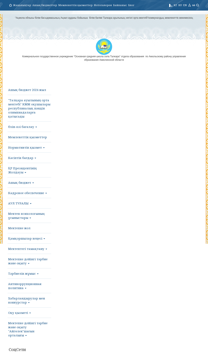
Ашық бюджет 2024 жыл (27, 90)
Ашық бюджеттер (44, 5)
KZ (175, 5)
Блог (131, 5)
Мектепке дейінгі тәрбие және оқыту (28, 261)
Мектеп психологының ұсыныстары (26, 216)
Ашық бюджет (21, 182)
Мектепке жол (19, 228)
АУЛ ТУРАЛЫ (19, 203)
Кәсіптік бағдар (22, 158)
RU (180, 5)
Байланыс (120, 5)
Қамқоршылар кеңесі (26, 238)
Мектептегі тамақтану (27, 249)
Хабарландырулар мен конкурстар (26, 300)
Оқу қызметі (19, 313)
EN (185, 5)
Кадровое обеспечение (27, 193)
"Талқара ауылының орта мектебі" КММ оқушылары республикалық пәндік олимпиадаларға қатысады (29, 108)
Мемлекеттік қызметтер (75, 5)
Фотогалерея (103, 5)
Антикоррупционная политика (24, 286)
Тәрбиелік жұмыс (23, 273)
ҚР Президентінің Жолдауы (22, 170)
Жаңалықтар (22, 5)
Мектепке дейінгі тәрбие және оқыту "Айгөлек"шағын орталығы (28, 329)
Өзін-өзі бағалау (22, 127)
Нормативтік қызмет (26, 147)
